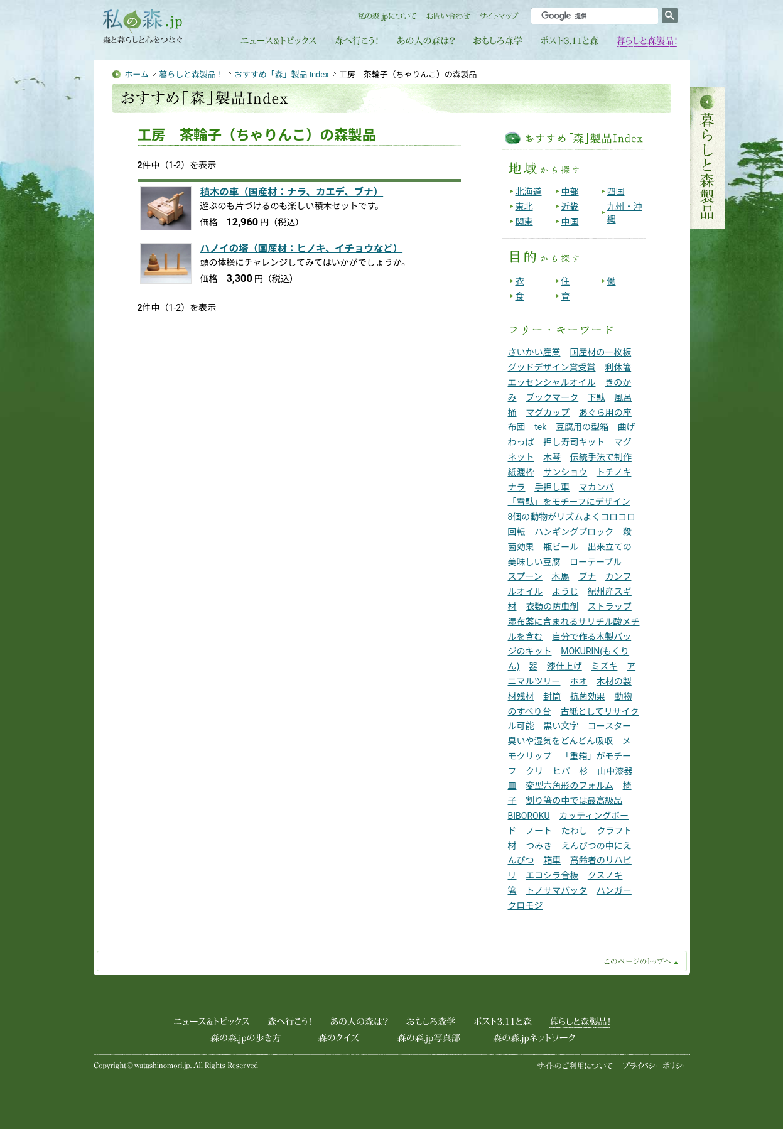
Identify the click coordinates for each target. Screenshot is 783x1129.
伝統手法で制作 (601, 457)
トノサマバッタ (556, 890)
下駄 (596, 397)
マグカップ (548, 413)
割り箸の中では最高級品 (574, 801)
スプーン (525, 576)
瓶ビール (560, 547)
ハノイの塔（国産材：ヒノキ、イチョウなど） (301, 248)
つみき (539, 846)
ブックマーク (552, 397)
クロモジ (525, 905)
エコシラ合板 (552, 875)
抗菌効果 (587, 696)
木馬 (560, 576)
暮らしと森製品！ (191, 74)
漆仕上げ (564, 666)
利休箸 (618, 367)
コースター (609, 726)
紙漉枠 (521, 472)
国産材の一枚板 (600, 352)
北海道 (529, 191)
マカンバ (596, 487)
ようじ (565, 591)
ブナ (587, 576)
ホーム (137, 74)
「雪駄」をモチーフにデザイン (569, 502)
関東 (524, 222)
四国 (616, 191)
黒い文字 (560, 726)
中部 (570, 191)
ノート (539, 831)
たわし (574, 831)
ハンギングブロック (573, 532)
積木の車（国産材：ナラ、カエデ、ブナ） (292, 192)
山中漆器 (614, 771)
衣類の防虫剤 (552, 607)
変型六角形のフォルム (569, 786)
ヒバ (561, 771)
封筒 (552, 696)
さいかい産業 (534, 352)
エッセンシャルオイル (552, 382)
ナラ (517, 487)
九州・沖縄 (624, 213)
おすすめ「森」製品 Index (281, 74)
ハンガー (614, 890)
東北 (524, 207)
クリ (534, 771)
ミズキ (604, 666)
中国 (570, 222)
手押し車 (552, 487)
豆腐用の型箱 (582, 427)
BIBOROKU (529, 816)
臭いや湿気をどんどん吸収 (560, 741)
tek (540, 427)
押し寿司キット (574, 442)
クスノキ (605, 875)
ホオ (578, 681)
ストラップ (610, 607)
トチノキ (614, 472)
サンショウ (565, 472)
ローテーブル (596, 562)
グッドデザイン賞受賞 (552, 367)
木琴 (552, 457)
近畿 (570, 207)
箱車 (552, 860)
